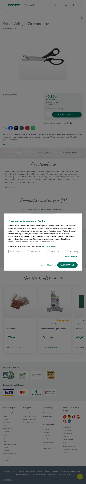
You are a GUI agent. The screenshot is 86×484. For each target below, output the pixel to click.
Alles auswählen (67, 265)
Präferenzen (33, 251)
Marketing (72, 251)
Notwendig (14, 251)
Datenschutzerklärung (49, 247)
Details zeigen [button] (71, 256)
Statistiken (53, 251)
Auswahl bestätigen (48, 265)
